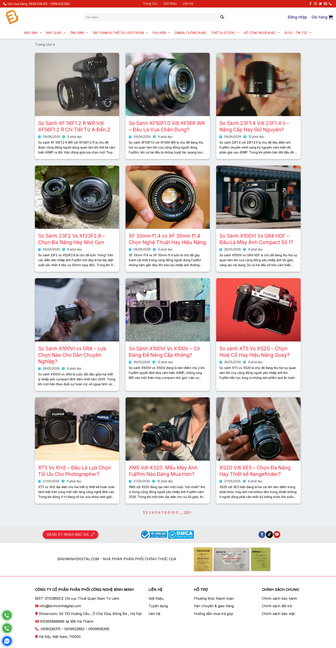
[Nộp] (222, 17)
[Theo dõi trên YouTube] (276, 534)
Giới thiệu (170, 4)
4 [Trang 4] (153, 512)
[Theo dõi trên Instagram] (315, 4)
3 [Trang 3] (150, 512)
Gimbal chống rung (190, 33)
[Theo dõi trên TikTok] (269, 534)
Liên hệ (188, 4)
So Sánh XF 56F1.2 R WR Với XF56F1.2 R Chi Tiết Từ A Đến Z (74, 126)
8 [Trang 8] (166, 512)
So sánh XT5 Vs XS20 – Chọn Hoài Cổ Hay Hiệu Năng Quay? (254, 352)
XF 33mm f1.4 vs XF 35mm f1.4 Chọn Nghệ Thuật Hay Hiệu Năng (167, 239)
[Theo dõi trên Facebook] (310, 4)
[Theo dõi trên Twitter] (320, 4)
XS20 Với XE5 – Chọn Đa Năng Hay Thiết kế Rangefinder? (255, 471)
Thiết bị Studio (225, 33)
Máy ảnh (33, 33)
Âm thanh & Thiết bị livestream (120, 33)
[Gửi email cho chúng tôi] (325, 4)
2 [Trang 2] (147, 512)
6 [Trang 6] (159, 512)
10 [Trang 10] (173, 512)
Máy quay (56, 33)
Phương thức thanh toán (214, 598)
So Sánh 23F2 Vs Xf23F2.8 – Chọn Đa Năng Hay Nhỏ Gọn (71, 239)
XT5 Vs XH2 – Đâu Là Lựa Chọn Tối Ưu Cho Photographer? (74, 471)
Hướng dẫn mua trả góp (213, 614)
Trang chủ (150, 4)
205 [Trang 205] (187, 512)
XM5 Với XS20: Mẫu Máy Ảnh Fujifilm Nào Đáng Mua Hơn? (163, 471)
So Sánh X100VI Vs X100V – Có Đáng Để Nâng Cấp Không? (164, 352)
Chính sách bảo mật (278, 614)
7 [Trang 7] (162, 512)
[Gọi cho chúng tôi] (330, 4)
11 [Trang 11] (177, 512)
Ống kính (79, 33)
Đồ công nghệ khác (262, 33)
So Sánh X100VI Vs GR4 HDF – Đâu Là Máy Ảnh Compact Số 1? (256, 239)
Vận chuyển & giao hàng (214, 606)
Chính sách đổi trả (277, 606)
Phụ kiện (161, 33)
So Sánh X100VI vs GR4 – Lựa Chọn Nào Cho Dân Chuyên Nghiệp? (72, 355)
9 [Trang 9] (169, 512)
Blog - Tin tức (298, 33)
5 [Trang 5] (156, 512)
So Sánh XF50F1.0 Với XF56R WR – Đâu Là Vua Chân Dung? (167, 126)
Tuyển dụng (158, 606)
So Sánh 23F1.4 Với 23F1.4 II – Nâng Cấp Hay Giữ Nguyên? (254, 126)
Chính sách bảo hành (279, 598)
